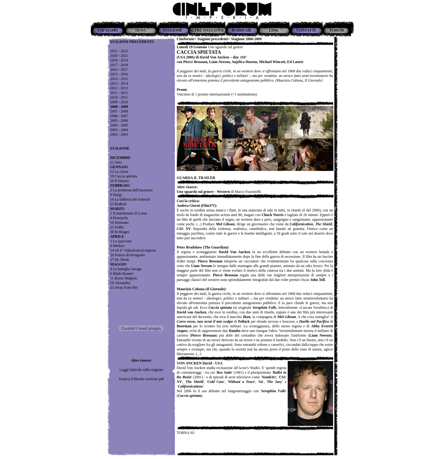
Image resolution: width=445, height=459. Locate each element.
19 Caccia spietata (123, 176)
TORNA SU (186, 433)
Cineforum (185, 39)
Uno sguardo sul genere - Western (203, 191)
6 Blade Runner (121, 273)
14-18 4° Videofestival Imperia (133, 250)
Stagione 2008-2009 (246, 39)
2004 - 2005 (119, 125)
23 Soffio (117, 227)
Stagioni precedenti (212, 39)
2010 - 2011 (119, 97)
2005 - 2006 (119, 120)
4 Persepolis (119, 218)
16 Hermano (119, 222)
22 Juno (116, 162)
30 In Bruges (119, 232)
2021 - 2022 (119, 51)
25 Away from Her (124, 287)
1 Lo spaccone (120, 241)
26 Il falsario (119, 181)
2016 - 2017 (119, 69)
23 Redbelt (118, 204)
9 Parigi (116, 195)
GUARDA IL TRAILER (196, 178)
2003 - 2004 (119, 130)
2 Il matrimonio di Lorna (128, 213)
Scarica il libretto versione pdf (141, 379)
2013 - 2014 (119, 83)
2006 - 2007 (119, 116)
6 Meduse (117, 246)
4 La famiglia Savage (126, 269)
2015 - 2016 (119, 74)
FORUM (337, 30)
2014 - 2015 (119, 79)
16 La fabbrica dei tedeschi (130, 199)
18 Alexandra (120, 283)
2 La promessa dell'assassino (131, 190)
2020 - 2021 (119, 55)
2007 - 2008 (119, 111)
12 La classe (119, 171)
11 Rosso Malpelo (123, 278)
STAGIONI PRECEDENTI (132, 42)
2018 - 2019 (119, 60)
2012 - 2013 (119, 88)
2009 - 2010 (119, 102)
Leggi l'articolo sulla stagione (141, 370)
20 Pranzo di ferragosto (127, 255)
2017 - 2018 (119, 65)
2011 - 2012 (119, 93)
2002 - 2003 (119, 134)
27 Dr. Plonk (119, 259)
